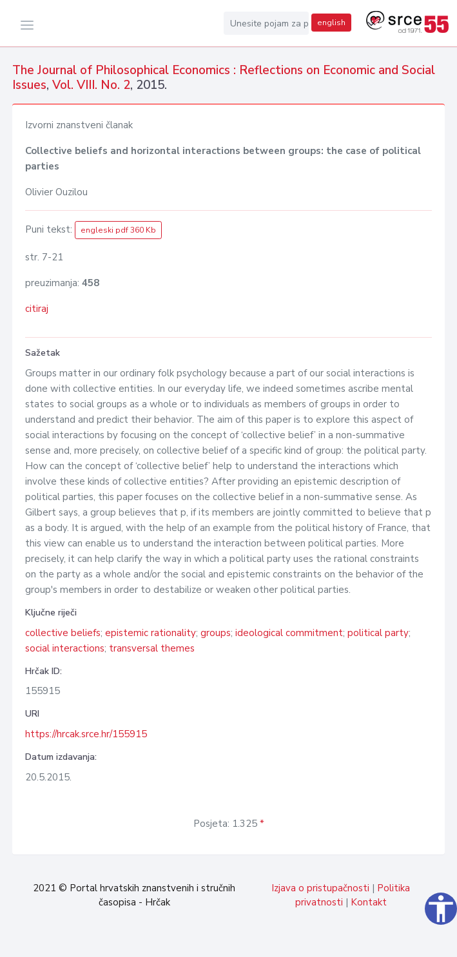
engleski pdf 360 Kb (118, 230)
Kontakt (369, 902)
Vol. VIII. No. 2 (91, 85)
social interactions (64, 648)
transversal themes (152, 648)
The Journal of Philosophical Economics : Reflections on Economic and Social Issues (223, 77)
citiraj (36, 308)
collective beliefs (63, 632)
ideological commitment (289, 632)
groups (215, 632)
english (331, 22)
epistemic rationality (150, 632)
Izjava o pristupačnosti (320, 888)
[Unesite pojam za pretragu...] (266, 23)
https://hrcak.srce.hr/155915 (86, 734)
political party (378, 632)
